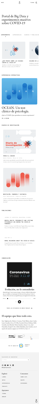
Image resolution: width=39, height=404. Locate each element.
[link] (19, 282)
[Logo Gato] (19, 2)
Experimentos (5, 35)
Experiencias (17, 35)
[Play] (19, 301)
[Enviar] (28, 360)
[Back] (15, 301)
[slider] (7, 298)
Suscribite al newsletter (9, 357)
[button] (2, 365)
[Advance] (23, 301)
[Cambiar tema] (36, 2)
